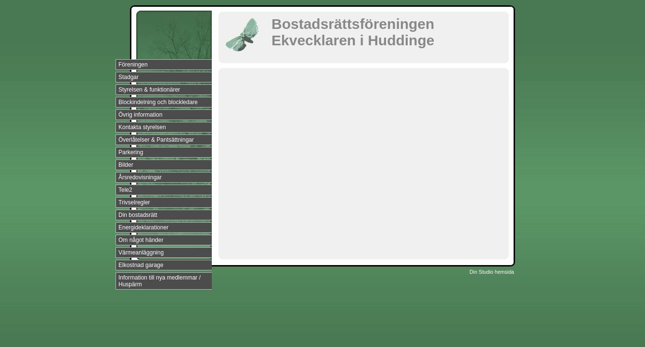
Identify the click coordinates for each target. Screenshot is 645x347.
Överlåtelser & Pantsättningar (156, 139)
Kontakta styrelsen (142, 127)
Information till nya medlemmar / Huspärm (159, 281)
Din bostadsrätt (137, 215)
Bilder (125, 164)
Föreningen (133, 64)
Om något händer (140, 240)
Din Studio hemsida (492, 272)
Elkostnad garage (140, 265)
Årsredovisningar (140, 177)
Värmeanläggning (141, 252)
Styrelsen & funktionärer (149, 89)
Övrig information (140, 114)
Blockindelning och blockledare (158, 102)
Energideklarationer (143, 227)
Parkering (130, 152)
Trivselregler (134, 202)
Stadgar (128, 77)
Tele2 (125, 190)
